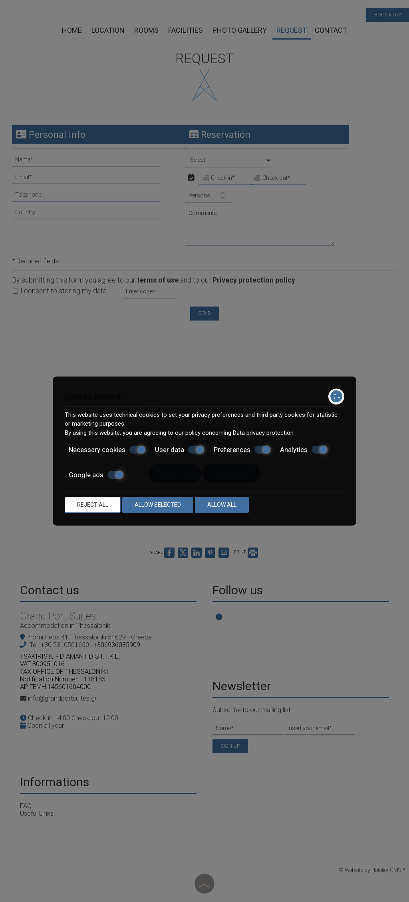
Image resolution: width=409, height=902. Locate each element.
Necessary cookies (107, 450)
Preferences (242, 450)
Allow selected (158, 505)
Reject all (92, 505)
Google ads (96, 475)
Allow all (221, 505)
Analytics (304, 450)
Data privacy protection (263, 432)
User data (179, 450)
